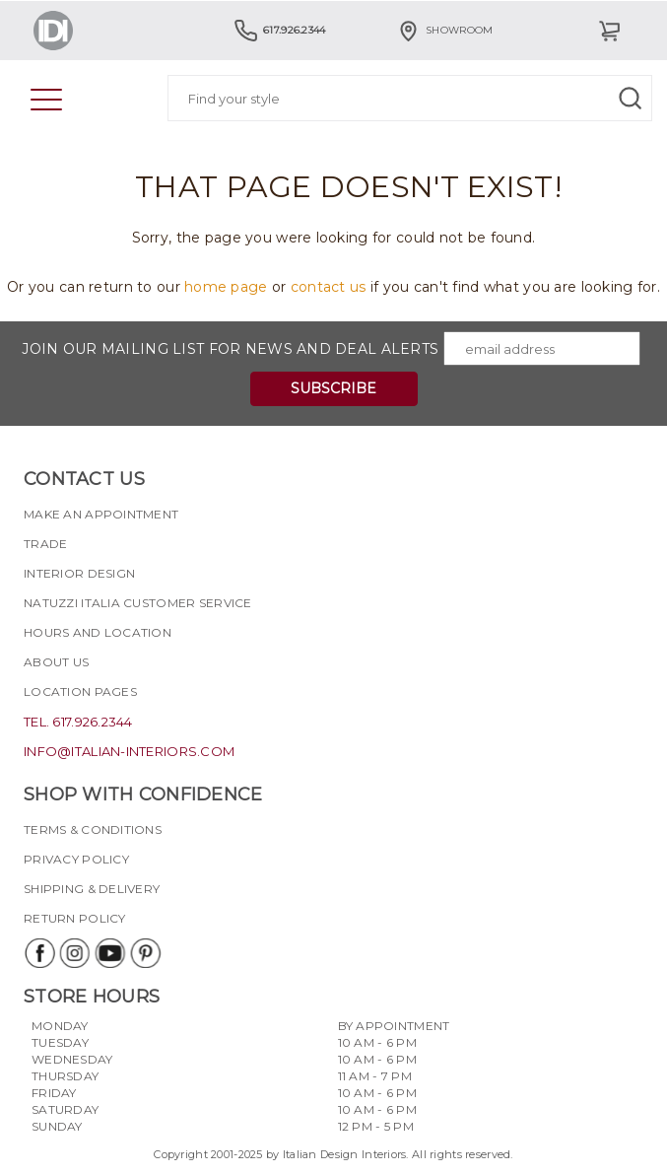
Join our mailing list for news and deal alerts (230, 349)
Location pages (80, 691)
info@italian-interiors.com (129, 751)
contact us (329, 287)
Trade (45, 543)
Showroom (444, 30)
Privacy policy (76, 859)
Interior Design (79, 573)
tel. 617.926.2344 (78, 721)
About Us (56, 662)
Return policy (75, 918)
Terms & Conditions (93, 829)
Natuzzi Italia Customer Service (138, 602)
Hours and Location (97, 632)
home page (226, 287)
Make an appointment (101, 514)
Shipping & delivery (92, 888)
